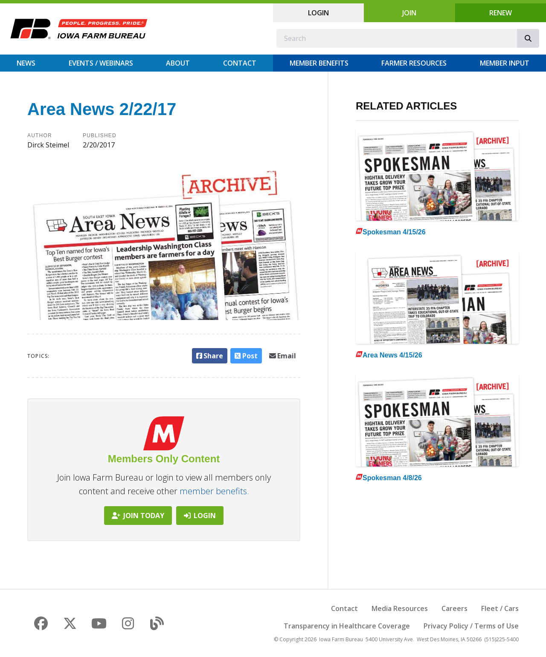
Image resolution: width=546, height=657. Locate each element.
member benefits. (214, 491)
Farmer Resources (414, 63)
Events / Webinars (101, 63)
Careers (454, 608)
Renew (500, 12)
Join (409, 12)
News (26, 63)
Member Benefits (319, 63)
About (178, 63)
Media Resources (400, 608)
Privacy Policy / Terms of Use (471, 626)
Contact (239, 63)
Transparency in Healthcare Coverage (347, 626)
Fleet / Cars (500, 608)
